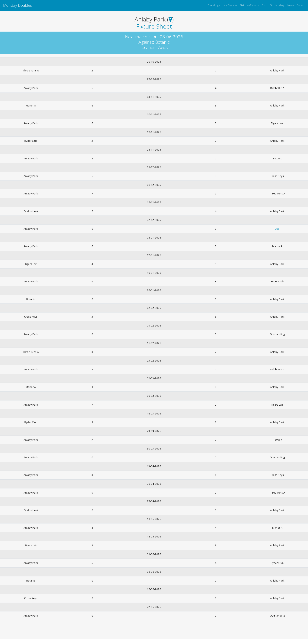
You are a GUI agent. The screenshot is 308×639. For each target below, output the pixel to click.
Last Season (230, 5)
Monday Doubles (17, 5)
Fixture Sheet (154, 26)
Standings (214, 5)
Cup (264, 5)
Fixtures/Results (249, 5)
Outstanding (277, 5)
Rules (300, 5)
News (290, 5)
